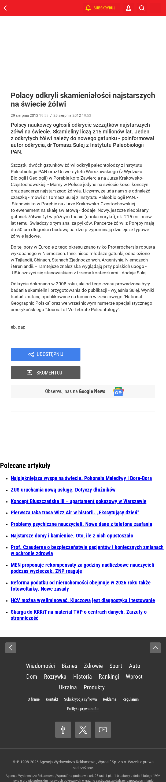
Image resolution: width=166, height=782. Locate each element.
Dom (31, 658)
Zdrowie (93, 648)
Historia (82, 658)
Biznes (69, 648)
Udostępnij (50, 354)
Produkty (94, 669)
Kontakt (52, 681)
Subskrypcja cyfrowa (80, 681)
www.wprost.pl (99, 767)
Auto (134, 648)
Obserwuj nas (74, 373)
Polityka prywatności (83, 690)
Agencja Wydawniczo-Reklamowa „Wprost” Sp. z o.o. (83, 744)
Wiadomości (40, 648)
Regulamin (131, 681)
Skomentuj (125, 354)
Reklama (109, 681)
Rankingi (109, 658)
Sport (115, 648)
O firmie (34, 681)
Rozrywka (55, 658)
